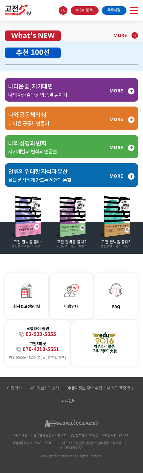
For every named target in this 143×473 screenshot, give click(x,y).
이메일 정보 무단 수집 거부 (88, 388)
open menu (134, 10)
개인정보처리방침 (44, 388)
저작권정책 (120, 388)
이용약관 (14, 388)
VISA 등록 (84, 10)
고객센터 (68, 401)
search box (63, 10)
